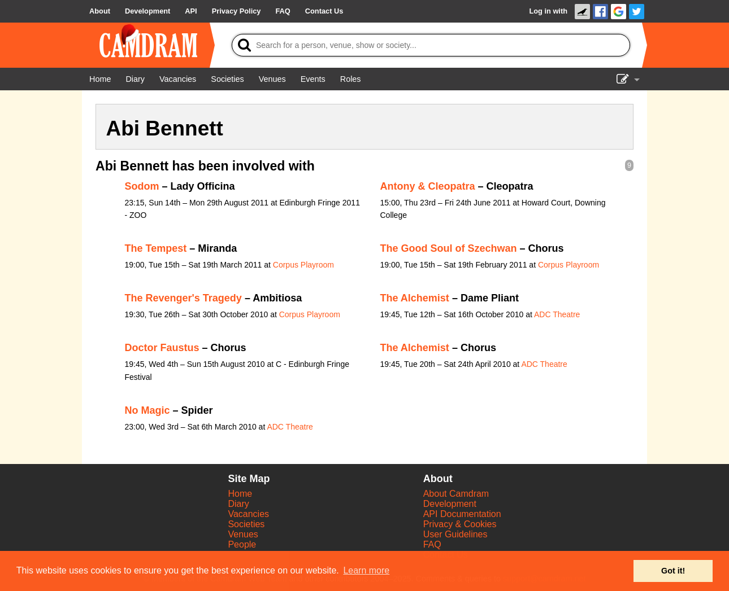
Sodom (142, 186)
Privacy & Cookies (460, 524)
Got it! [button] (673, 570)
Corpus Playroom (303, 264)
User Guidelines (455, 534)
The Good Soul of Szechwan (448, 248)
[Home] (100, 79)
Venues (243, 534)
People (242, 544)
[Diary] (135, 79)
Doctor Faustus (162, 347)
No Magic (147, 410)
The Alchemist (414, 298)
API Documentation (462, 514)
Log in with (548, 11)
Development (449, 504)
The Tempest (156, 248)
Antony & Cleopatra (427, 186)
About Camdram (456, 493)
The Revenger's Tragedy (183, 298)
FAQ (432, 544)
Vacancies (248, 514)
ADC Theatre (557, 314)
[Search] (431, 45)
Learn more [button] (366, 570)
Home (240, 493)
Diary (238, 504)
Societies (246, 524)
